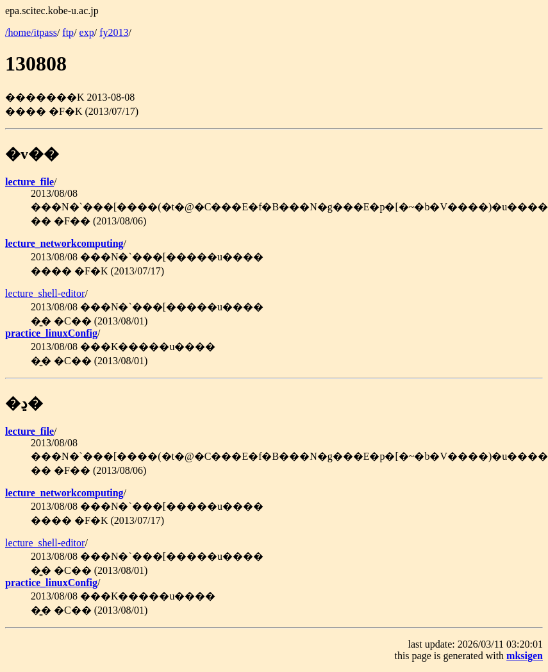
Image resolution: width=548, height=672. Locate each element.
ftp (68, 32)
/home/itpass (31, 32)
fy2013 (113, 32)
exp (86, 32)
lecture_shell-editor (45, 293)
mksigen (524, 655)
